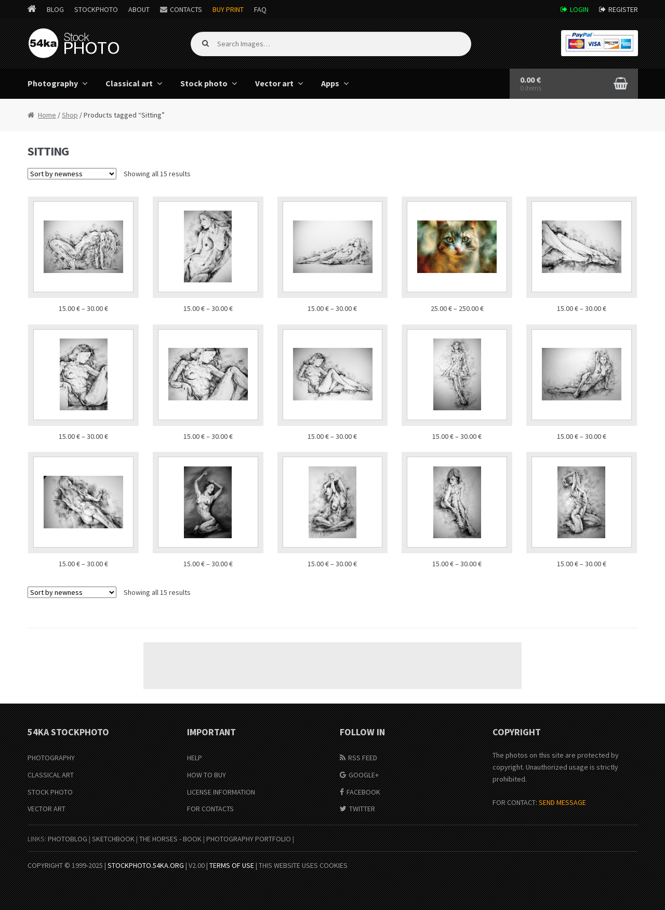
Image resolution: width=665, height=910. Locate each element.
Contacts (186, 9)
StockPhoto (96, 9)
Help (194, 757)
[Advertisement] (332, 665)
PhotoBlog (67, 838)
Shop (70, 115)
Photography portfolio (248, 838)
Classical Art (51, 774)
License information (221, 792)
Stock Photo (50, 792)
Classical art (129, 83)
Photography (53, 83)
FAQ (260, 9)
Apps (330, 83)
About (139, 9)
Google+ (364, 774)
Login (579, 9)
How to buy (206, 774)
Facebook (363, 792)
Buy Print (228, 9)
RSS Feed (362, 757)
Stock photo (204, 83)
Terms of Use (231, 865)
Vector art (274, 83)
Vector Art (46, 808)
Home (47, 115)
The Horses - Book (170, 838)
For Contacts (210, 808)
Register (623, 9)
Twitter (362, 808)
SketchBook (113, 838)
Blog (55, 9)
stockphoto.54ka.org (146, 865)
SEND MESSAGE (562, 802)
